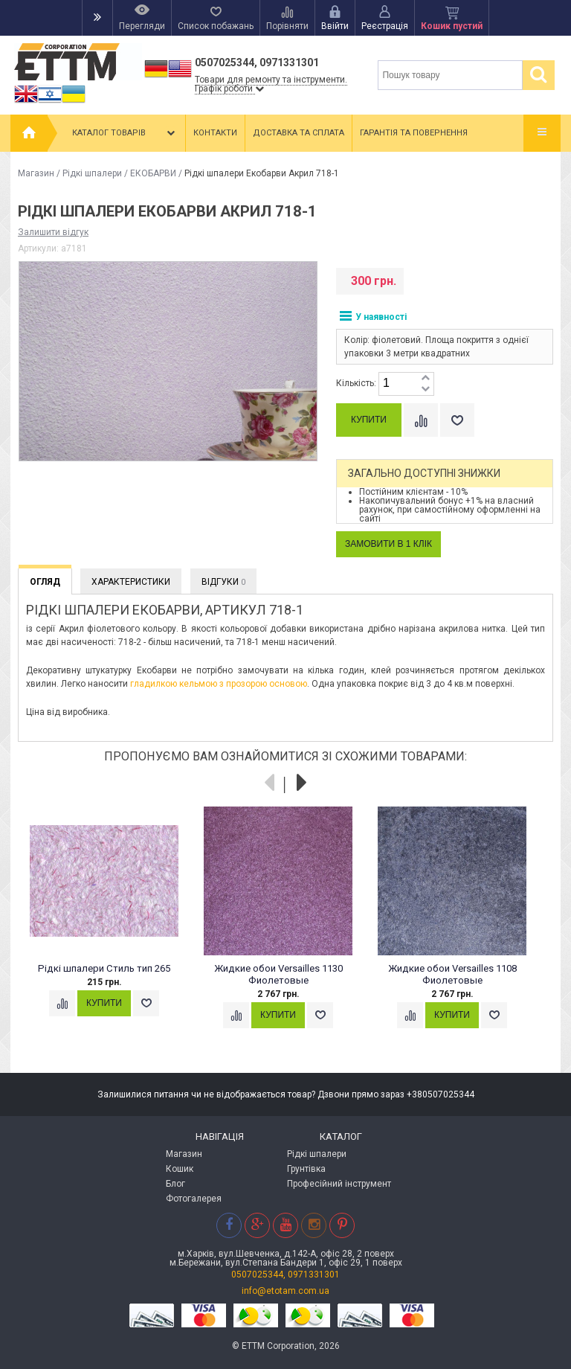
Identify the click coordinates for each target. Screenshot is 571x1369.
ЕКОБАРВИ (153, 173)
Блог (175, 1184)
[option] (112, 925)
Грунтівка (306, 1169)
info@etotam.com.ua (285, 1291)
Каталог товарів (125, 133)
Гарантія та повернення (414, 133)
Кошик (179, 1169)
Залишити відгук (53, 232)
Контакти (215, 133)
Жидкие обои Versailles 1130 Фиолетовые (278, 974)
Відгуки (223, 582)
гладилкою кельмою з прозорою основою (218, 684)
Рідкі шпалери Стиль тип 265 (104, 968)
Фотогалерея (194, 1198)
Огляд (45, 582)
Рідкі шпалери (92, 173)
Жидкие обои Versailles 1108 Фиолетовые (452, 974)
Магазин (36, 173)
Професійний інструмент (339, 1184)
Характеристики (130, 582)
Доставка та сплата (298, 133)
